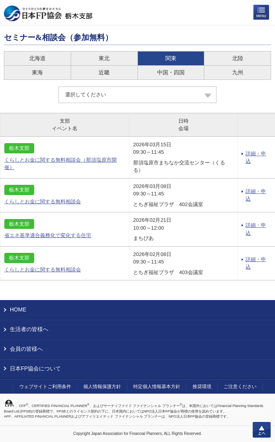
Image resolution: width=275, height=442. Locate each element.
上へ (261, 430)
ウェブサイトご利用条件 (45, 386)
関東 (170, 58)
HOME (18, 309)
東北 (104, 58)
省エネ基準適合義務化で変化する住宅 (47, 235)
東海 (37, 72)
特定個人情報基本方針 (156, 386)
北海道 (37, 58)
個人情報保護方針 (102, 386)
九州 (237, 72)
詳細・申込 (256, 157)
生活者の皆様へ (29, 329)
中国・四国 (171, 72)
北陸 (237, 58)
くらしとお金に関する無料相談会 (42, 201)
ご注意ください (240, 386)
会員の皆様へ (26, 349)
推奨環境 (201, 386)
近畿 (104, 72)
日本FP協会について (35, 368)
